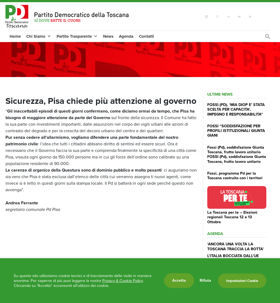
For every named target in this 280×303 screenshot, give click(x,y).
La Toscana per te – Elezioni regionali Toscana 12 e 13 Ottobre (232, 217)
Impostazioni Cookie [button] (242, 280)
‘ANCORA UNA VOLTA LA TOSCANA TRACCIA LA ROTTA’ (235, 246)
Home (15, 36)
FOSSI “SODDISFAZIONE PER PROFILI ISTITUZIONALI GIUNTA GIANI (236, 131)
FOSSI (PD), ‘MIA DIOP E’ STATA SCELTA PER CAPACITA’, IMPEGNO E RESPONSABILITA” (236, 109)
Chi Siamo (38, 36)
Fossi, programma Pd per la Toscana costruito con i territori (234, 175)
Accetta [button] (179, 280)
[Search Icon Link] (267, 38)
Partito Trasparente (77, 36)
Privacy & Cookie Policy (122, 281)
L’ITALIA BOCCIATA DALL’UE (233, 256)
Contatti (146, 36)
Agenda (126, 36)
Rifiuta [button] (205, 280)
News (108, 36)
